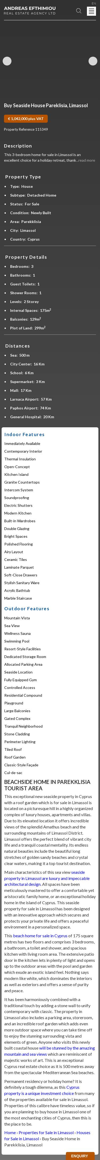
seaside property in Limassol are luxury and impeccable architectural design (47, 878)
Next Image (93, 61)
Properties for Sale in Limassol (46, 1132)
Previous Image (7, 61)
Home (10, 1132)
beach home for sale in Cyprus (40, 935)
